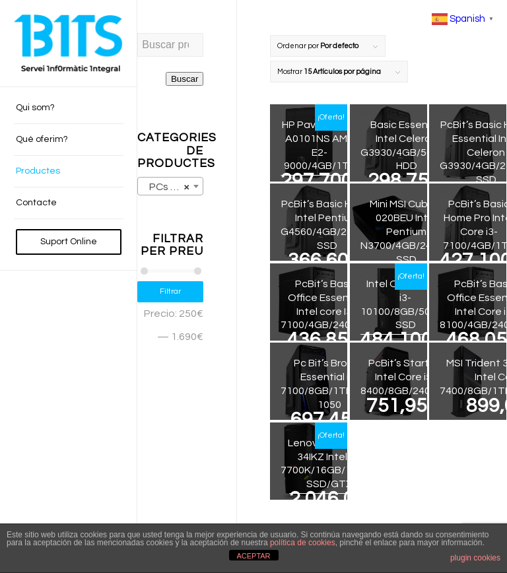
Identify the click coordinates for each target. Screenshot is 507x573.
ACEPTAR (253, 556)
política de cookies (302, 542)
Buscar (184, 79)
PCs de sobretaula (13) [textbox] (173, 187)
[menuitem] (68, 108)
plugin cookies (475, 557)
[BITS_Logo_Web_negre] (68, 43)
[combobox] (170, 186)
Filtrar (170, 291)
